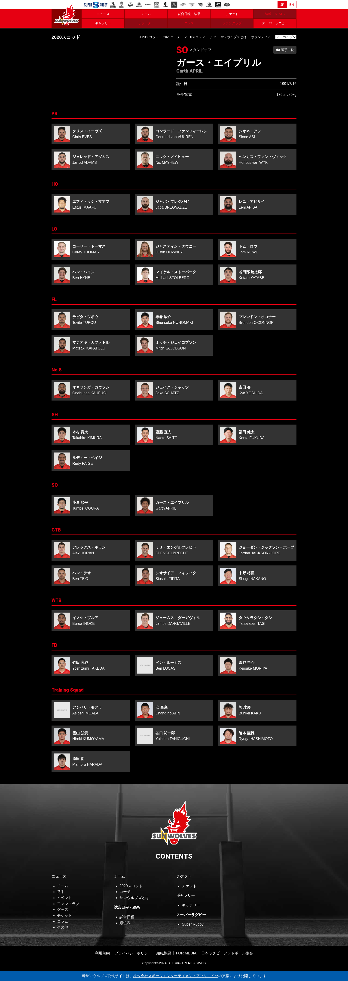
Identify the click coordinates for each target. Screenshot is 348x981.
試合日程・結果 (189, 14)
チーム (146, 14)
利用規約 (102, 953)
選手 (60, 892)
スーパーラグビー (275, 23)
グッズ (62, 909)
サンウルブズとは (234, 37)
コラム (62, 921)
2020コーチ (171, 37)
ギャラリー (103, 23)
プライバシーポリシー (133, 953)
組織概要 (163, 953)
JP (282, 4)
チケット (232, 14)
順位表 (125, 923)
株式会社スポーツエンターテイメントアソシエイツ (175, 976)
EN (291, 4)
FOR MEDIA (186, 953)
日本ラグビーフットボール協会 (227, 953)
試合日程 (126, 917)
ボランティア (261, 37)
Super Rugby (192, 924)
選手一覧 (285, 50)
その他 (62, 927)
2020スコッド (149, 37)
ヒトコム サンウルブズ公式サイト (67, 14)
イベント (64, 898)
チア (213, 37)
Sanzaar (95, 5)
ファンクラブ (68, 904)
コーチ (125, 892)
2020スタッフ (195, 37)
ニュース (103, 14)
